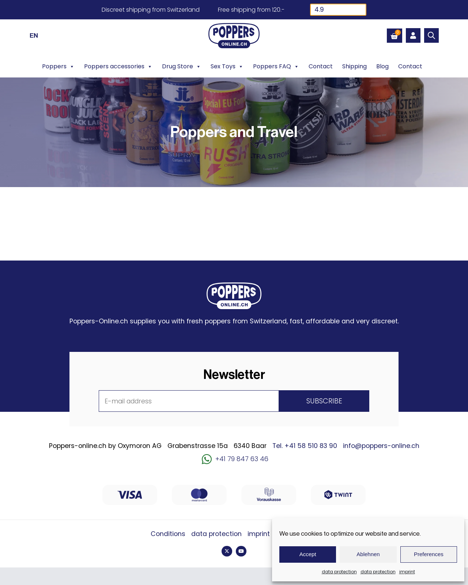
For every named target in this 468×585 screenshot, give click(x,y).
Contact (321, 66)
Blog (382, 66)
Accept (307, 554)
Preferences (429, 554)
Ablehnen (368, 554)
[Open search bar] (431, 35)
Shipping (354, 66)
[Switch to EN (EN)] (34, 35)
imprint (407, 572)
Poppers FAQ (276, 66)
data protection (339, 572)
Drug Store (181, 66)
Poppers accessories (118, 66)
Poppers (58, 66)
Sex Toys (227, 66)
